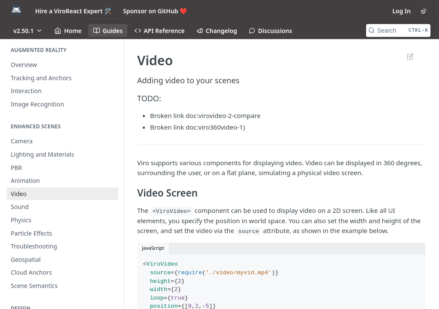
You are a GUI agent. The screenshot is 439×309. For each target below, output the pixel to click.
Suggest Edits (410, 56)
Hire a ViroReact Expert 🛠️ (73, 11)
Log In (401, 11)
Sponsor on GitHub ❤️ (155, 11)
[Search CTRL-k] (398, 30)
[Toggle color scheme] (424, 10)
